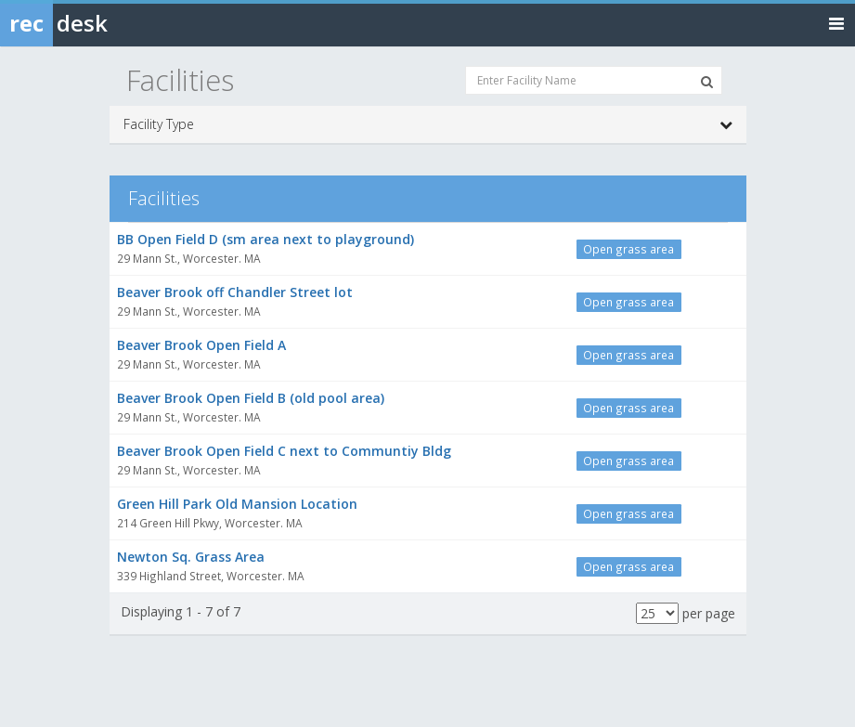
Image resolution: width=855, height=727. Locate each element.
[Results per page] (657, 613)
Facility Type (427, 124)
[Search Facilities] (707, 82)
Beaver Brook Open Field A (201, 345)
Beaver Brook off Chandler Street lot (235, 292)
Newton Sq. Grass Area (191, 556)
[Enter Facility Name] (593, 80)
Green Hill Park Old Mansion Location (237, 504)
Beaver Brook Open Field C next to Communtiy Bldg (284, 451)
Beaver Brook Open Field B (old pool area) (250, 398)
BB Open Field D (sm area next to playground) (265, 239)
